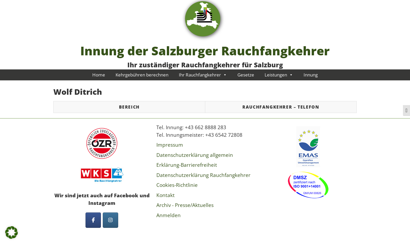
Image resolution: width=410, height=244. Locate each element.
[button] (11, 232)
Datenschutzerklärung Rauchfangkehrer (203, 175)
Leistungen (279, 75)
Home (98, 75)
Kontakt (165, 195)
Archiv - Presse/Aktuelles (185, 205)
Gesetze (245, 75)
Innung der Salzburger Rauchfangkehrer (205, 51)
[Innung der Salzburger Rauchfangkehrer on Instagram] (110, 220)
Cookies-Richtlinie (177, 185)
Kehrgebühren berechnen (142, 75)
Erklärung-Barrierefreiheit (186, 165)
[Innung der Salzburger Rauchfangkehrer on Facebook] (93, 220)
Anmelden (168, 215)
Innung (311, 75)
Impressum (169, 144)
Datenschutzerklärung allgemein (194, 155)
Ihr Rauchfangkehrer (203, 75)
